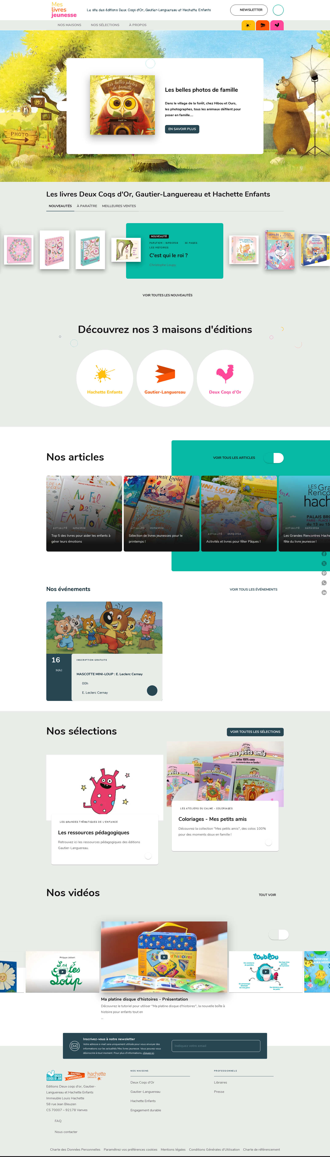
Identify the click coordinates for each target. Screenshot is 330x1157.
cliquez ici (148, 1053)
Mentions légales (173, 1150)
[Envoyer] (255, 1046)
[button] (249, 10)
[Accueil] (64, 10)
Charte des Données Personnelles (75, 1150)
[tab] (50, 25)
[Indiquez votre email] (211, 1046)
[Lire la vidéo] (62, 972)
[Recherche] (278, 10)
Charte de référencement (261, 1150)
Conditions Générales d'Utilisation (214, 1150)
